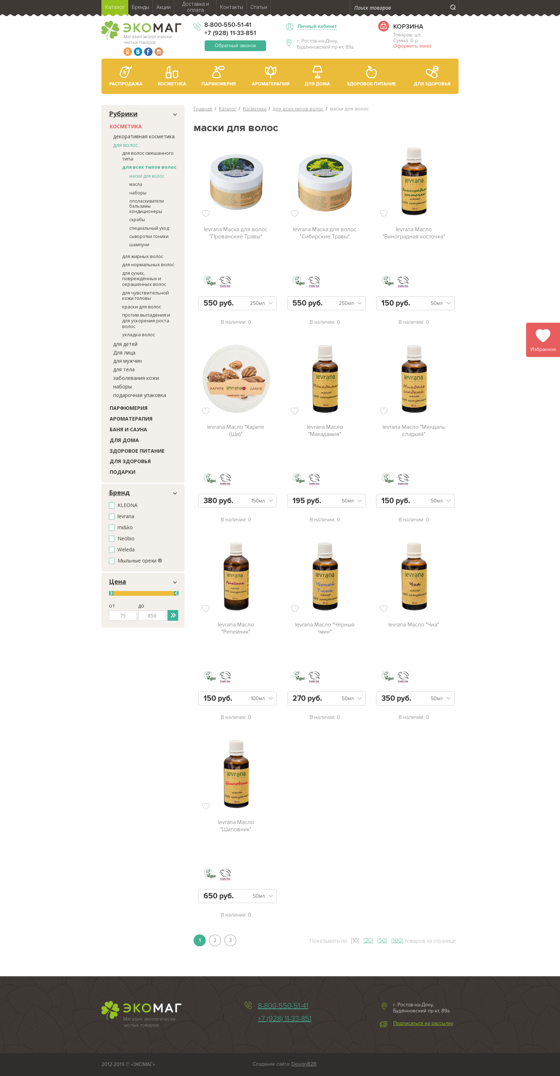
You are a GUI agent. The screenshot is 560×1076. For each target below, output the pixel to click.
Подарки (122, 471)
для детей (125, 344)
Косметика (126, 126)
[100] (397, 940)
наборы (137, 193)
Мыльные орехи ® (140, 561)
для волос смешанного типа (148, 156)
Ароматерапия (131, 418)
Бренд (119, 493)
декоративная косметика (144, 136)
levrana (126, 517)
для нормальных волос (148, 264)
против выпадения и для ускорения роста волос (146, 320)
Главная (203, 109)
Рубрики (123, 114)
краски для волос (141, 306)
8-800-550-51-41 (227, 25)
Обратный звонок (235, 46)
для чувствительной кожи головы (145, 295)
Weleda (126, 550)
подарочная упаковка (139, 395)
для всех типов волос (149, 167)
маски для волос (146, 176)
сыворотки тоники (149, 236)
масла (135, 184)
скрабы (137, 220)
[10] (355, 940)
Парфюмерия (129, 408)
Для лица (124, 352)
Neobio (126, 539)
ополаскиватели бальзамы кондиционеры (146, 206)
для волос (125, 145)
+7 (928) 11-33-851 (230, 33)
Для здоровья (130, 461)
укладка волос (138, 334)
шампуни (139, 245)
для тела (124, 369)
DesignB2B (303, 1064)
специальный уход (149, 228)
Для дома (124, 440)
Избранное (543, 349)
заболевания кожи (136, 378)
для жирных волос (142, 256)
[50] (382, 940)
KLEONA (128, 505)
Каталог (227, 109)
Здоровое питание (137, 450)
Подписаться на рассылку (423, 1023)
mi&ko (125, 528)
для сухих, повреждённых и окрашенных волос (144, 278)
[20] (368, 940)
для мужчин (127, 360)
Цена (117, 582)
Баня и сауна (128, 429)
